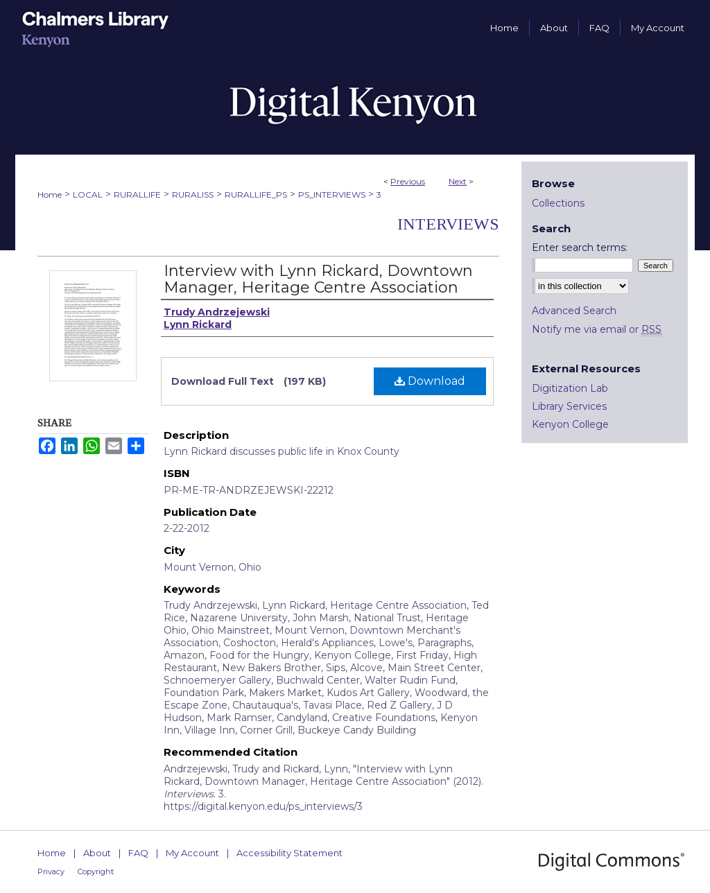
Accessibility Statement (289, 852)
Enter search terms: (579, 247)
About (97, 852)
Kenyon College (570, 424)
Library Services (569, 406)
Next (458, 181)
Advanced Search (574, 310)
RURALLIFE (137, 194)
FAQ (138, 852)
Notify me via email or (596, 329)
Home (49, 194)
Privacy (50, 871)
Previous (407, 181)
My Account (192, 852)
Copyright (96, 871)
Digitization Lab (570, 388)
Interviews (448, 224)
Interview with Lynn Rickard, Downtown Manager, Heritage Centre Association (318, 279)
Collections (558, 203)
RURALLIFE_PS (256, 194)
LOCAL (88, 194)
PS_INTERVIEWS (331, 194)
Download (430, 381)
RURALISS (193, 194)
